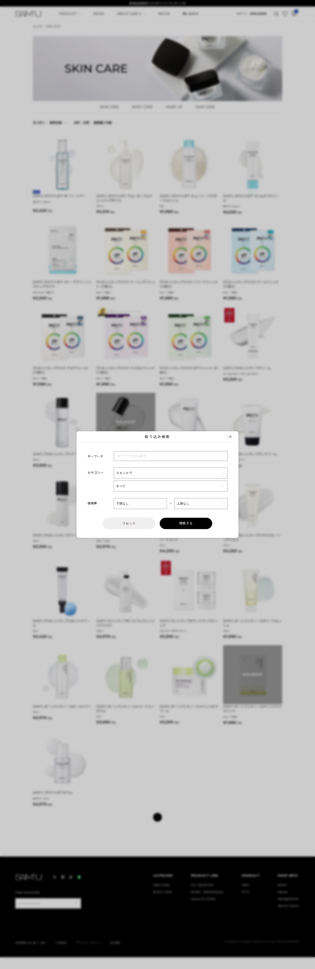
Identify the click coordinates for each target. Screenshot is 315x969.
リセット (129, 523)
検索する (186, 523)
